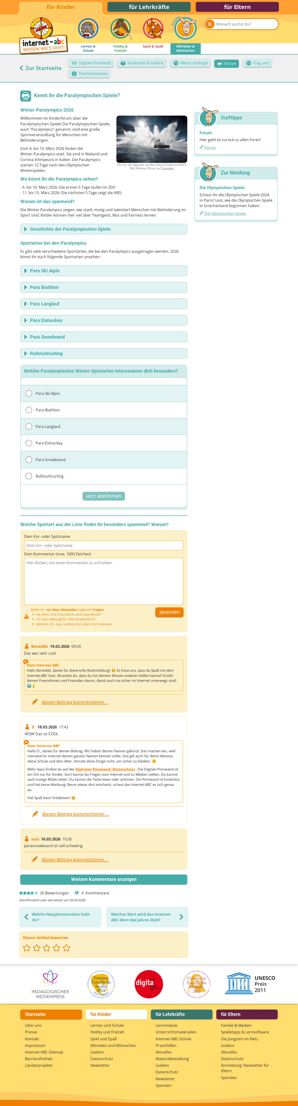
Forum (210, 149)
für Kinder (61, 8)
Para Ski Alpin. (43, 395)
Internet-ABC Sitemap (44, 1052)
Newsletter (100, 1065)
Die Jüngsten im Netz (239, 1038)
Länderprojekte (38, 1065)
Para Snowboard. (46, 461)
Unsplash (168, 170)
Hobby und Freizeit (107, 1032)
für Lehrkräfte (149, 8)
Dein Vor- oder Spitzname (47, 538)
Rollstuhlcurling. (45, 478)
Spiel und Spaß (103, 1038)
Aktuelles (164, 1052)
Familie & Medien (236, 1025)
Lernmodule (166, 1025)
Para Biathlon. (43, 412)
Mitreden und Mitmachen (113, 1045)
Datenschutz (101, 1058)
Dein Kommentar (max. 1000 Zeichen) (57, 555)
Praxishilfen (166, 1045)
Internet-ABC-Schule (173, 1038)
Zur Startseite (40, 69)
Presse (31, 1032)
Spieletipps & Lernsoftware (245, 1032)
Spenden (163, 1085)
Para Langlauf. (43, 428)
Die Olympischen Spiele (225, 215)
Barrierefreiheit (38, 1058)
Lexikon (97, 1052)
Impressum (35, 1045)
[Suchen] (209, 31)
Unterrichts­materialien (176, 1032)
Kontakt (32, 1038)
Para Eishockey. (44, 445)
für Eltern (237, 8)
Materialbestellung (172, 1058)
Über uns (33, 1025)
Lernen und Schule (107, 1025)
